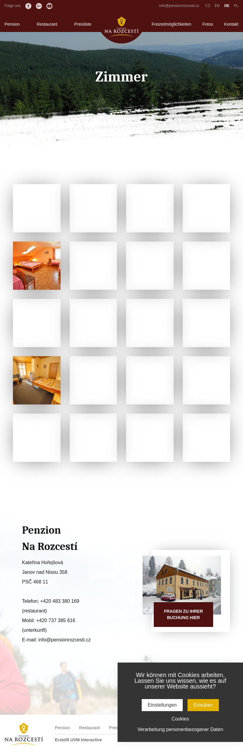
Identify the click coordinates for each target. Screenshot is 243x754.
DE (226, 6)
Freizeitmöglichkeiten (171, 24)
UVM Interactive (86, 739)
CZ (207, 6)
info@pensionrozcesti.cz (179, 6)
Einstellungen (162, 705)
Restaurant (47, 24)
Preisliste (82, 24)
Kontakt (231, 24)
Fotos (208, 24)
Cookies (180, 718)
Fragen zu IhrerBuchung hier (183, 614)
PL (236, 6)
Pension (12, 24)
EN (217, 6)
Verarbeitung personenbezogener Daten (180, 729)
